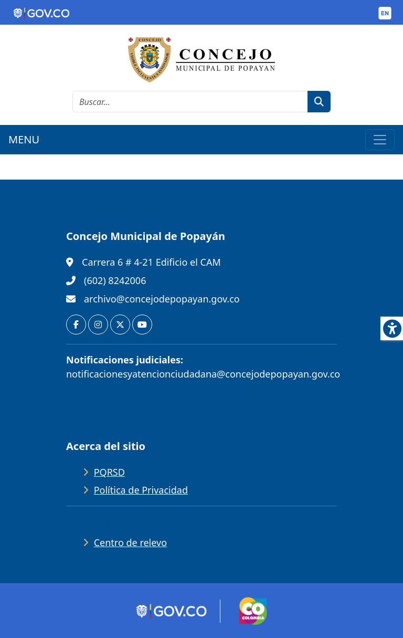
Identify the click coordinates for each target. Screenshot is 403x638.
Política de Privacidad (141, 490)
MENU (23, 139)
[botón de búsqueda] (319, 101)
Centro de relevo (130, 542)
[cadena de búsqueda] (190, 101)
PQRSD (109, 472)
